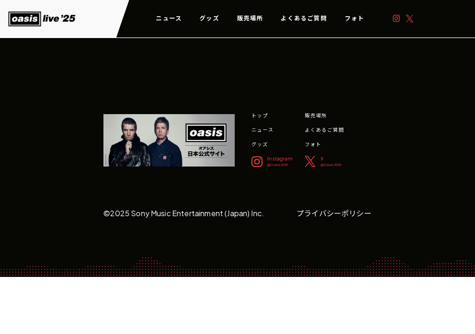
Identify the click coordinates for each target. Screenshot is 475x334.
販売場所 (250, 18)
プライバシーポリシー (334, 213)
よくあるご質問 (304, 18)
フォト (355, 18)
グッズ (209, 18)
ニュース (169, 18)
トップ (260, 115)
